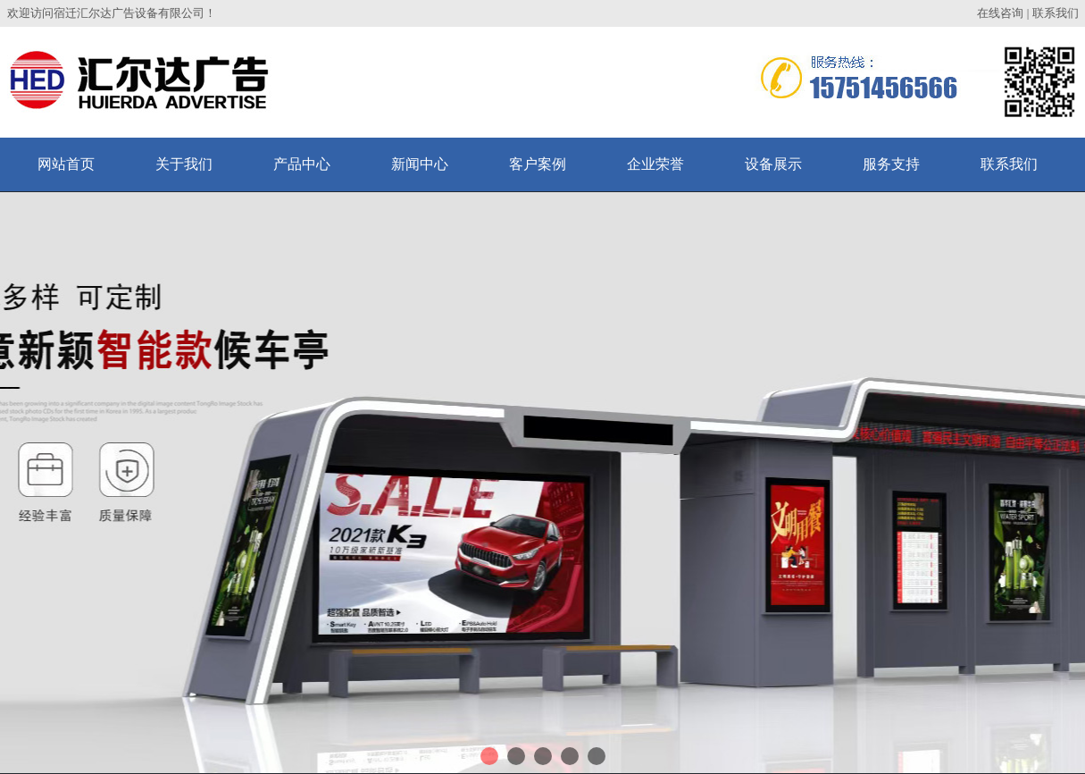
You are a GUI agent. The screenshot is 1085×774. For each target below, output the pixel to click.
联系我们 (1055, 13)
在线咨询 (1000, 13)
